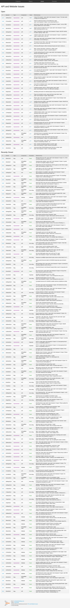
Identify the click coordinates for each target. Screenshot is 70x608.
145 (3, 32)
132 (3, 492)
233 (3, 229)
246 (3, 190)
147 (3, 449)
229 (3, 236)
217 (3, 264)
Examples (54, 1)
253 (3, 165)
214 (3, 274)
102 (3, 566)
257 (3, 133)
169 (3, 407)
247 (3, 186)
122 (3, 524)
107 (3, 584)
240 (3, 208)
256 (3, 158)
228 (3, 112)
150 (3, 39)
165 (3, 410)
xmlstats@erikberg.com (19, 601)
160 (3, 56)
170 (3, 400)
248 (3, 183)
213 (3, 278)
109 (3, 573)
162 (3, 421)
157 (3, 428)
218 (3, 260)
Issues (42, 1)
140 (3, 474)
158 (3, 306)
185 (3, 364)
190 (3, 338)
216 (3, 267)
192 (3, 77)
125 (3, 442)
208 (3, 289)
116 (3, 541)
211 (3, 282)
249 (3, 179)
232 (3, 225)
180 (3, 352)
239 (3, 123)
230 (3, 116)
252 (3, 169)
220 (3, 257)
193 (3, 331)
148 (3, 35)
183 (3, 357)
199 (3, 317)
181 (3, 371)
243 (3, 126)
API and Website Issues (33, 604)
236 (3, 119)
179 (3, 378)
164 (3, 417)
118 (3, 527)
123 (3, 516)
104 (3, 478)
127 (3, 17)
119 (3, 534)
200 (3, 310)
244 (3, 197)
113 (3, 552)
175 (3, 74)
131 (3, 502)
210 (3, 285)
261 (3, 148)
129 (3, 509)
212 (3, 98)
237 (3, 215)
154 (3, 49)
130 (3, 506)
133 (3, 499)
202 (3, 313)
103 (3, 587)
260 (3, 144)
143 (3, 28)
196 (3, 81)
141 (3, 24)
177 (3, 385)
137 (3, 481)
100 (3, 570)
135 (3, 460)
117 (3, 538)
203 (3, 299)
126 (3, 513)
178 (3, 382)
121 (3, 520)
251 (3, 172)
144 (3, 463)
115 (3, 545)
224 (3, 246)
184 (3, 368)
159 (3, 52)
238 (3, 211)
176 (3, 389)
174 (3, 70)
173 (3, 393)
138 (3, 467)
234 (3, 222)
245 (3, 193)
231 (3, 232)
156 (3, 435)
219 (3, 102)
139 (3, 21)
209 (3, 95)
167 (3, 403)
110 (3, 577)
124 (3, 456)
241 (3, 204)
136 (3, 485)
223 (3, 105)
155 (3, 439)
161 (3, 424)
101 (3, 591)
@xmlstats (16, 602)
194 (3, 328)
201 (3, 88)
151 (3, 42)
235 (3, 218)
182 (3, 375)
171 (3, 67)
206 (3, 296)
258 (3, 137)
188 (3, 342)
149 (3, 446)
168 (3, 63)
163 (3, 414)
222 (3, 250)
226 (3, 243)
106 (3, 555)
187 (3, 349)
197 (3, 320)
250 (3, 176)
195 (3, 324)
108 (3, 580)
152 (3, 432)
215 (3, 271)
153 (3, 45)
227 (3, 109)
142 (3, 470)
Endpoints (18, 1)
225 (3, 239)
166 (3, 59)
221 (3, 254)
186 (3, 361)
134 (3, 495)
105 (3, 488)
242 (3, 201)
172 (3, 396)
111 (3, 563)
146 (3, 453)
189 (3, 345)
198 (3, 84)
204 (3, 303)
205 (3, 91)
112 (3, 559)
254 (3, 130)
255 (3, 162)
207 (3, 292)
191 (3, 335)
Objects (30, 1)
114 (3, 548)
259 (3, 141)
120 (3, 531)
